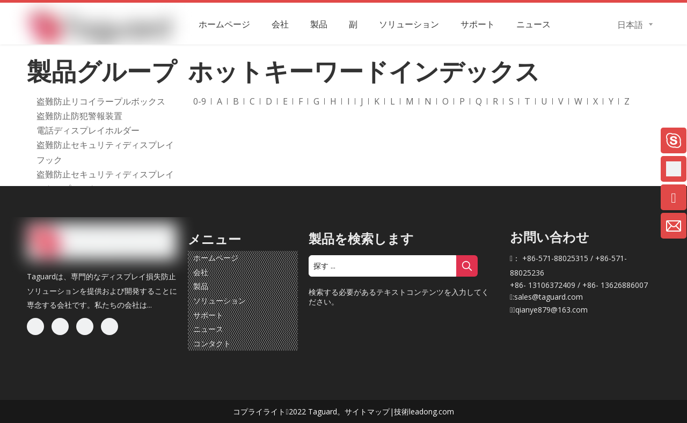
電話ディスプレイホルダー (88, 130)
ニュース (208, 329)
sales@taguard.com (548, 297)
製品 (200, 286)
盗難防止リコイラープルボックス (100, 101)
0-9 (199, 101)
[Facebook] (35, 326)
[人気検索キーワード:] (467, 266)
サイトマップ (367, 411)
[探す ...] (382, 266)
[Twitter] (84, 326)
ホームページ (215, 258)
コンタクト (212, 343)
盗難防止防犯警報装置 (79, 116)
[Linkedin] (60, 326)
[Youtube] (109, 326)
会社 (200, 272)
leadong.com (431, 411)
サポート (208, 315)
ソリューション (219, 300)
